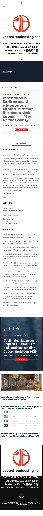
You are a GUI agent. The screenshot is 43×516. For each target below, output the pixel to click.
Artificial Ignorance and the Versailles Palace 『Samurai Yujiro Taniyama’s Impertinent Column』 (21, 242)
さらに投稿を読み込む (21, 143)
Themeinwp (22, 504)
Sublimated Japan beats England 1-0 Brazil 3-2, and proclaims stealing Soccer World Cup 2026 (19, 236)
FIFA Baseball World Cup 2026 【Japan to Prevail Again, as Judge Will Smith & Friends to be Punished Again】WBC (21, 256)
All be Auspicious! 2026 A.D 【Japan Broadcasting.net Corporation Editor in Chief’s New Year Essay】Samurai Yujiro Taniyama (20, 265)
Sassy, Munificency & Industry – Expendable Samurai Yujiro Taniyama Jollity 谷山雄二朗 (21, 47)
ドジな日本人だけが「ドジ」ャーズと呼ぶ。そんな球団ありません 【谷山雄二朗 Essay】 (21, 282)
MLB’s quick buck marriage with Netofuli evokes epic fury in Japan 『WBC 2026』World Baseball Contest (20, 249)
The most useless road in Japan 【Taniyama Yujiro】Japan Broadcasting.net (20, 304)
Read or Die (21, 129)
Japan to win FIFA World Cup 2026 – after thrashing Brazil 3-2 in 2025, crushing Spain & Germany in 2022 (20, 288)
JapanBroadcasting (13, 94)
